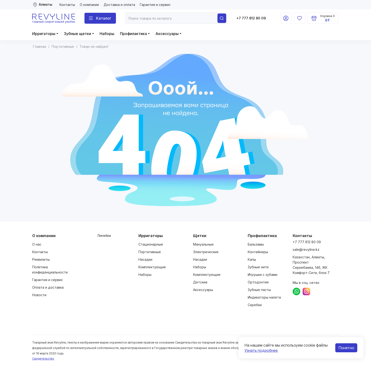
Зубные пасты (259, 290)
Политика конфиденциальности (50, 269)
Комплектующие (152, 267)
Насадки (145, 259)
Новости (39, 295)
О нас (36, 244)
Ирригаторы (43, 33)
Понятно (346, 347)
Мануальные (203, 244)
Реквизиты (41, 259)
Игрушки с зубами (262, 275)
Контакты (67, 5)
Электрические (206, 252)
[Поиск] (100, 18)
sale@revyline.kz (306, 249)
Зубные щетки (77, 33)
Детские (200, 282)
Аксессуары (167, 33)
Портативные (149, 252)
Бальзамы (256, 244)
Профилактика (133, 33)
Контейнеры (258, 252)
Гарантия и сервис (155, 5)
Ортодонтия (258, 282)
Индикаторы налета (264, 297)
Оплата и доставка (48, 287)
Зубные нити (258, 267)
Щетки (199, 235)
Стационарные (150, 244)
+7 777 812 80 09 (251, 18)
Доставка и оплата (119, 5)
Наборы (107, 33)
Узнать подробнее (261, 350)
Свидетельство (43, 358)
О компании (89, 5)
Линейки (104, 236)
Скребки (255, 305)
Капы (252, 259)
